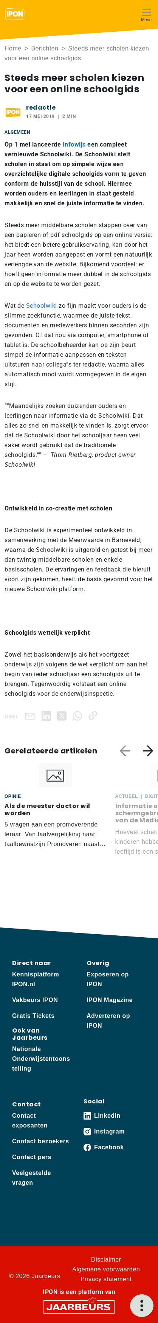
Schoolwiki (41, 305)
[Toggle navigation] (146, 14)
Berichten (45, 48)
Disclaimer (106, 1259)
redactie (41, 107)
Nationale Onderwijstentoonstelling (41, 1059)
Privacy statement (106, 1279)
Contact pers (31, 1157)
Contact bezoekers (40, 1141)
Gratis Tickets (33, 1016)
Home (13, 48)
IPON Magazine (110, 1000)
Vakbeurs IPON (35, 1000)
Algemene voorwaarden (106, 1269)
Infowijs (74, 144)
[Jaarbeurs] (79, 1306)
